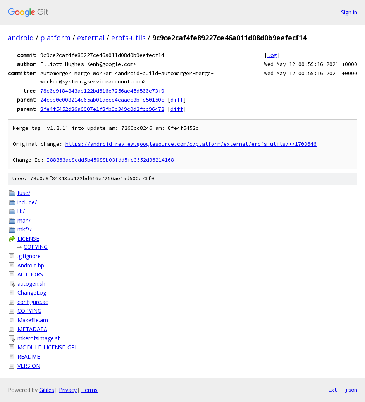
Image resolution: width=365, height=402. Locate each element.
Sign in (349, 12)
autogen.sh (31, 283)
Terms (89, 389)
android (21, 37)
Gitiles (46, 389)
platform (55, 37)
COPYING (36, 246)
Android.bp (30, 265)
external (91, 37)
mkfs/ (24, 229)
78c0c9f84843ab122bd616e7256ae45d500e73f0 (102, 90)
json (351, 389)
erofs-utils (128, 37)
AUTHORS (30, 274)
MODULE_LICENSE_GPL (47, 347)
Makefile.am (32, 320)
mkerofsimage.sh (39, 338)
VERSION (28, 365)
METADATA (32, 329)
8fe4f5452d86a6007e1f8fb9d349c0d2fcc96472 (102, 108)
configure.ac (32, 301)
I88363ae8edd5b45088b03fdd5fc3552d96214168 (110, 160)
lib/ (21, 211)
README (28, 356)
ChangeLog (31, 292)
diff (176, 99)
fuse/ (23, 193)
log (272, 55)
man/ (24, 220)
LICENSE (28, 238)
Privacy (68, 389)
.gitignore (29, 256)
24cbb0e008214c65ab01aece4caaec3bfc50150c (102, 99)
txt (332, 389)
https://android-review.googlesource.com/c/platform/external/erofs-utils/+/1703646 (191, 144)
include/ (27, 202)
